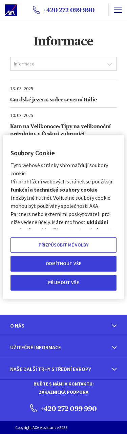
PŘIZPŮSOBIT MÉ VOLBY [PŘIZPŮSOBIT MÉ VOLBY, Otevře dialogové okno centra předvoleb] (63, 245)
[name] (117, 9)
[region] (63, 217)
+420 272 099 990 (63, 408)
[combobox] (63, 64)
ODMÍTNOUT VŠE (63, 264)
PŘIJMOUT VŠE (63, 282)
